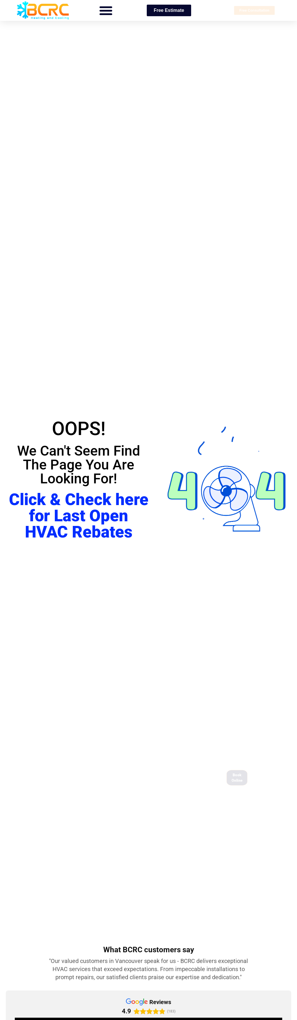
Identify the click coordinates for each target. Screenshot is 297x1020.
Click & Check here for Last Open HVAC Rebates (78, 516)
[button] (105, 10)
